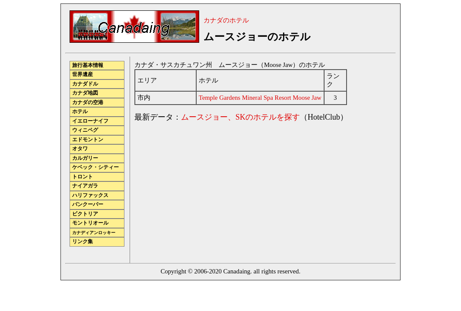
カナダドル (85, 84)
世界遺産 (82, 74)
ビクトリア (85, 214)
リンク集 (82, 241)
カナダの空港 (87, 102)
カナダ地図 (85, 93)
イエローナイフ (90, 121)
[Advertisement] (207, 190)
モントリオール (90, 223)
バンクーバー (87, 204)
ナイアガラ (85, 186)
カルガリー (85, 158)
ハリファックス (90, 195)
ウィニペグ (85, 130)
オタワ (80, 149)
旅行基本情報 (87, 65)
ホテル (80, 111)
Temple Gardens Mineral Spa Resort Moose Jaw (260, 97)
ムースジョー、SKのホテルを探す (240, 117)
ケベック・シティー (95, 167)
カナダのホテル (226, 20)
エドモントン (87, 140)
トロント (82, 177)
